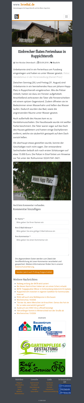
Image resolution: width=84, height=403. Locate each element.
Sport (19, 389)
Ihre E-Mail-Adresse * (24, 227)
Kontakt (49, 387)
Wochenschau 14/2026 (26, 300)
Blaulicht (19, 391)
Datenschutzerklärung (24, 267)
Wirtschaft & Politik (19, 386)
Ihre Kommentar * (23, 236)
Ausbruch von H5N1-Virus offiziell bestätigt (35, 308)
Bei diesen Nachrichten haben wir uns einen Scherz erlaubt (42, 286)
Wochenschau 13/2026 (26, 313)
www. (23, 4)
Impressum (49, 389)
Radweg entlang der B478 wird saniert (33, 283)
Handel (34, 389)
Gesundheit (34, 391)
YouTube (50, 385)
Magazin (19, 383)
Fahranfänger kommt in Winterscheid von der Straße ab (40, 310)
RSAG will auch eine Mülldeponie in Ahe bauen (36, 297)
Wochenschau (19, 394)
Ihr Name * (19, 219)
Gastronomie (34, 383)
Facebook (49, 383)
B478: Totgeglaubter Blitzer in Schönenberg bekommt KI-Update (44, 289)
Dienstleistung (34, 387)
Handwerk (34, 385)
